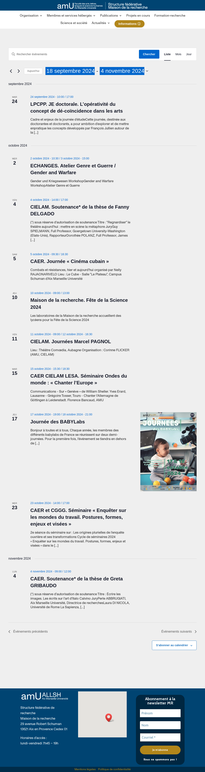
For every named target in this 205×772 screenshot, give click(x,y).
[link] (102, 8)
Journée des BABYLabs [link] (57, 421)
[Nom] (160, 725)
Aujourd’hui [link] (33, 71)
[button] (31, 16)
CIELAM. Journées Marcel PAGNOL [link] (70, 341)
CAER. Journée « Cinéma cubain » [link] (69, 261)
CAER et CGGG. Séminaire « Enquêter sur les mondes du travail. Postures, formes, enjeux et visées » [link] (78, 517)
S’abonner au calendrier (172, 645)
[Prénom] (160, 713)
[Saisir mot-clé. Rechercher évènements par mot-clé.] (74, 54)
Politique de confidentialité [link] (114, 769)
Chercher (149, 54)
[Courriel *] (160, 737)
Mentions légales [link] (85, 769)
